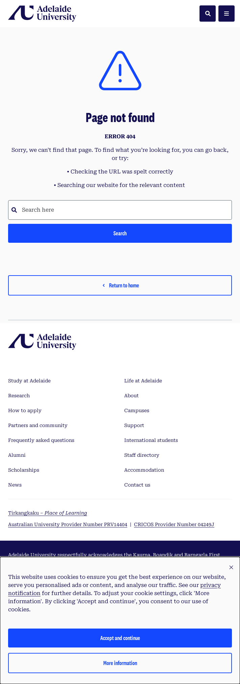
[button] (231, 568)
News (15, 485)
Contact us (137, 485)
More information (120, 663)
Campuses (136, 410)
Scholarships (23, 470)
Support (134, 425)
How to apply (25, 410)
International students (151, 440)
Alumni (17, 455)
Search (120, 233)
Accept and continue (120, 638)
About (131, 395)
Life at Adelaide (143, 380)
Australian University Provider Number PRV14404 (67, 524)
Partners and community (38, 425)
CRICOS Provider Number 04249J (174, 524)
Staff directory (141, 455)
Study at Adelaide (29, 380)
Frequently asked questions (41, 440)
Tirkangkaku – (47, 513)
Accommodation (144, 470)
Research (19, 395)
